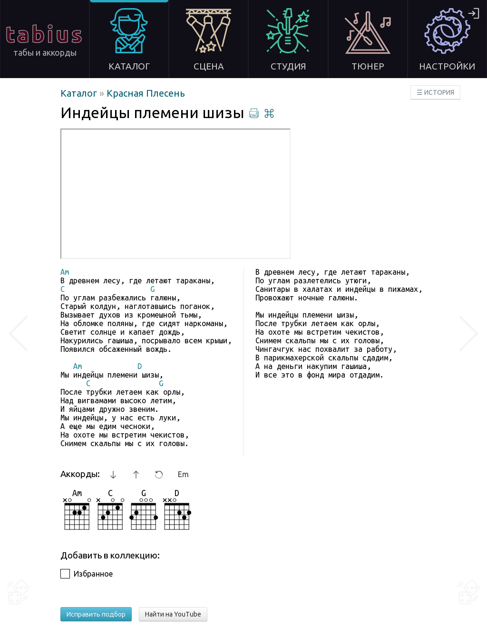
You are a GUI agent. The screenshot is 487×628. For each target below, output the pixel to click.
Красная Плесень (146, 93)
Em (183, 474)
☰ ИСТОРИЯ (435, 92)
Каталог (79, 93)
